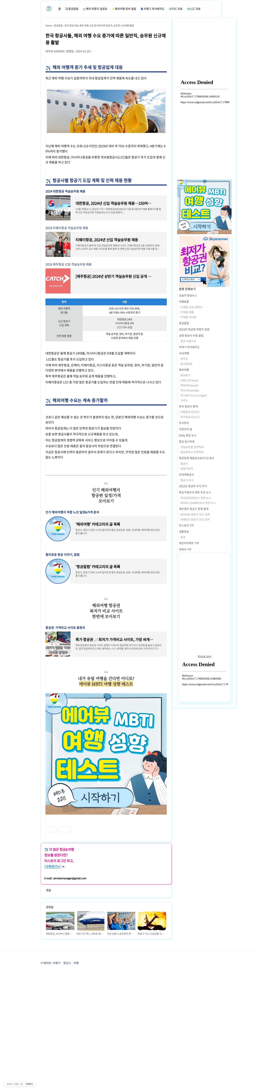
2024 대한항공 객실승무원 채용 (65, 191)
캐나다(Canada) (189, 390)
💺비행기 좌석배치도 (152, 9)
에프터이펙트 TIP (189, 543)
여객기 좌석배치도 (189, 347)
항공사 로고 (187, 480)
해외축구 (185, 375)
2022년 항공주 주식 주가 (193, 486)
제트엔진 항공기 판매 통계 (194, 509)
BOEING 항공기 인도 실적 (195, 514)
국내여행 (184, 353)
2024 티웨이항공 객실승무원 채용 (66, 228)
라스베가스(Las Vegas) (193, 395)
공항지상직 (186, 468)
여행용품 (184, 301)
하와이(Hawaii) (189, 385)
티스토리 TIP (186, 525)
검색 (211, 8)
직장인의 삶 (185, 429)
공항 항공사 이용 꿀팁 (191, 335)
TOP (218, 1077)
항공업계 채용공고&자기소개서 (196, 458)
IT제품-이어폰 (188, 317)
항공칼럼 (184, 323)
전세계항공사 (186, 474)
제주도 (184, 359)
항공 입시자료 (187, 441)
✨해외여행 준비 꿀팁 (123, 9)
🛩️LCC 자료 (194, 9)
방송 (182, 537)
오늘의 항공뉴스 (188, 295)
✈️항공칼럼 (71, 9)
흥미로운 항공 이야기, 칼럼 (62, 554)
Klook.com (204, 656)
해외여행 (184, 370)
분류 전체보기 (187, 289)
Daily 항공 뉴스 (187, 435)
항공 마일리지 (188, 341)
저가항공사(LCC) (190, 417)
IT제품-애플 (187, 312)
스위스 (184, 400)
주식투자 (184, 423)
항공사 (184, 463)
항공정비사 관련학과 (192, 452)
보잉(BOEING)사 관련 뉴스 (195, 498)
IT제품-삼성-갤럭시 (191, 307)
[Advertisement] (106, 841)
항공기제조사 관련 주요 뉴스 (195, 492)
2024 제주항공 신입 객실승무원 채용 (68, 264)
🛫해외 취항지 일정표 (95, 9)
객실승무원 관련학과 (192, 447)
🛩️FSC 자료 (175, 9)
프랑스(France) (189, 380)
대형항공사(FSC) (190, 412)
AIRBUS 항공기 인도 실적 (195, 519)
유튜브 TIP (185, 549)
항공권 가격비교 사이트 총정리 (65, 627)
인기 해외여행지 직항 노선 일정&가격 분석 (72, 512)
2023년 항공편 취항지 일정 (194, 329)
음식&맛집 (186, 364)
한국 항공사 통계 (188, 406)
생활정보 (184, 531)
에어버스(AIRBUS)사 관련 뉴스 (198, 503)
